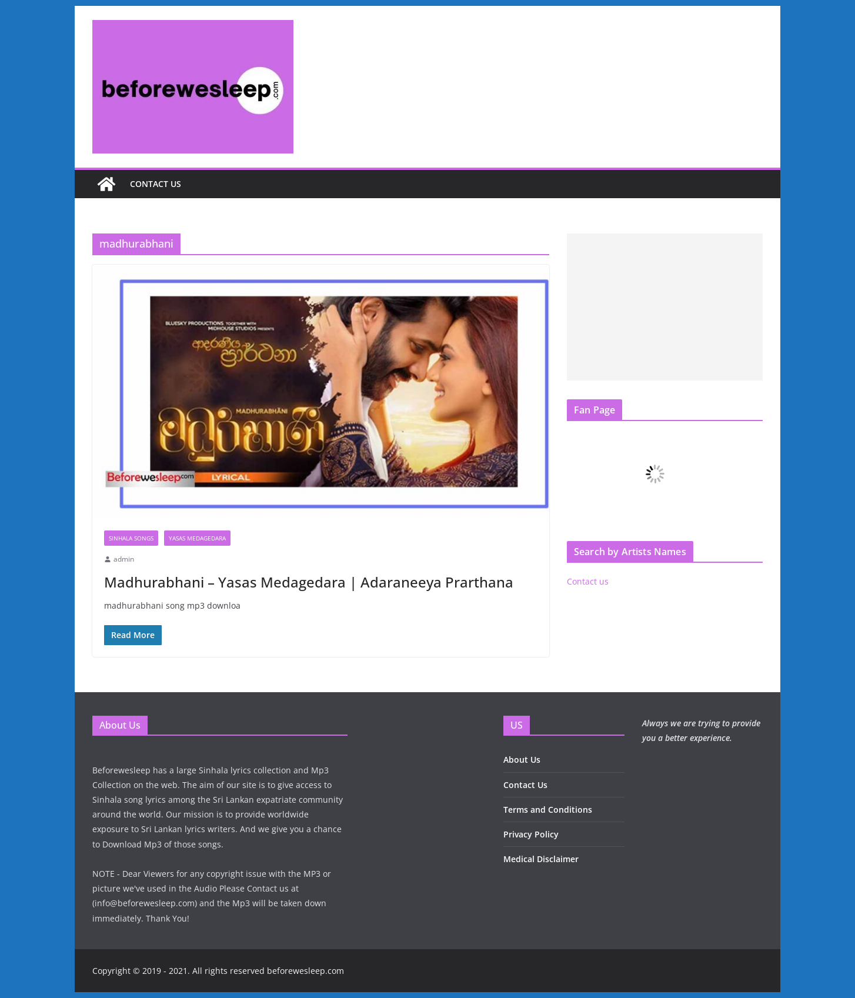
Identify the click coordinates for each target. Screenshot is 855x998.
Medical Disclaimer (541, 859)
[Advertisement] (665, 306)
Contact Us (525, 784)
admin (123, 559)
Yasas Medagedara (197, 538)
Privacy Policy (531, 834)
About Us (521, 759)
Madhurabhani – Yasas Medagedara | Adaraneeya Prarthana (308, 582)
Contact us (155, 183)
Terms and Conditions (547, 809)
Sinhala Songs (131, 538)
